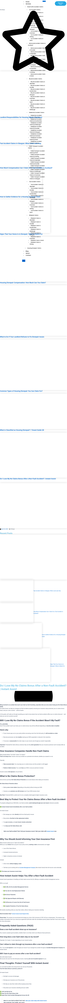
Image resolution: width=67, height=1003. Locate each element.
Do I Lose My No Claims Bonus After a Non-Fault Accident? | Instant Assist (28, 479)
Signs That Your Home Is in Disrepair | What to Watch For (21, 234)
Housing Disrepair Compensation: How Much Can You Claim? (23, 283)
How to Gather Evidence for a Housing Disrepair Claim (20, 197)
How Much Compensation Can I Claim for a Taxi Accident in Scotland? (26, 168)
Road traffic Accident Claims (35, 7)
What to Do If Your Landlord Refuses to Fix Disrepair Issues (22, 337)
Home (27, 2)
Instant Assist (50, 831)
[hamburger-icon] (44, 1)
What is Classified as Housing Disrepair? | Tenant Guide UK (22, 430)
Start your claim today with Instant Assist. (36, 1000)
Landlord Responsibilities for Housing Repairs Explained (21, 117)
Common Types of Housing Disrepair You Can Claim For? (21, 391)
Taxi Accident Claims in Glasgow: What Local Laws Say (20, 143)
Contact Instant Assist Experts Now (20, 913)
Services (28, 4)
